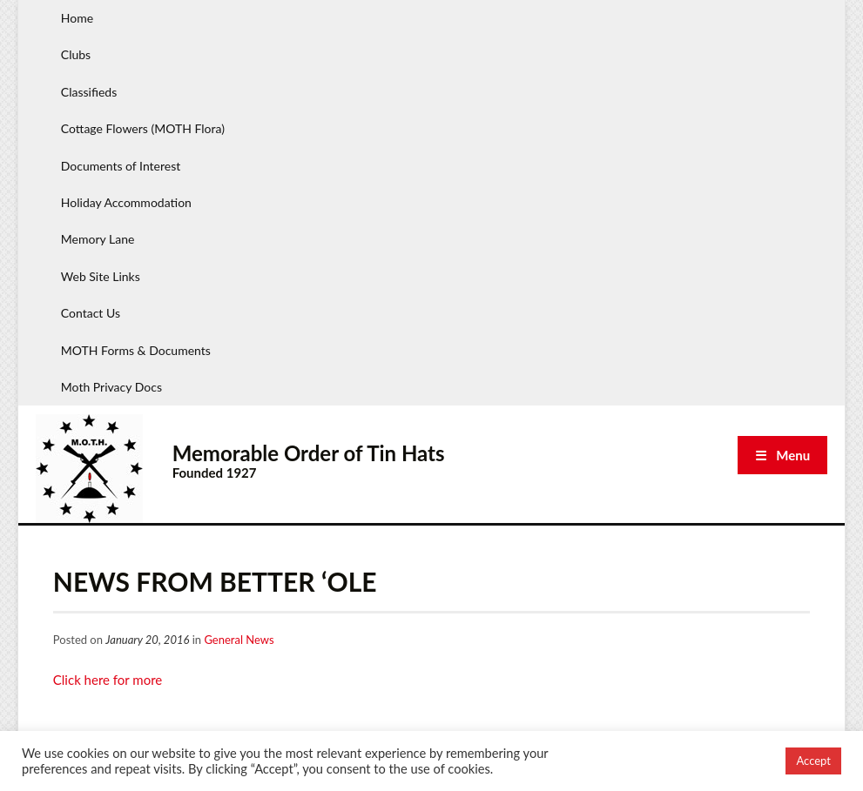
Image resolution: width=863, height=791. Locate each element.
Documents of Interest (120, 165)
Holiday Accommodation (126, 202)
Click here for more (107, 679)
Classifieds (89, 91)
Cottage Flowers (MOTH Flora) (143, 128)
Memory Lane (98, 238)
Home (77, 17)
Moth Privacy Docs (111, 386)
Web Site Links (100, 276)
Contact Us (90, 312)
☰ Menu (782, 455)
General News (238, 640)
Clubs (76, 54)
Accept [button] (813, 761)
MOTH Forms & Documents (136, 350)
